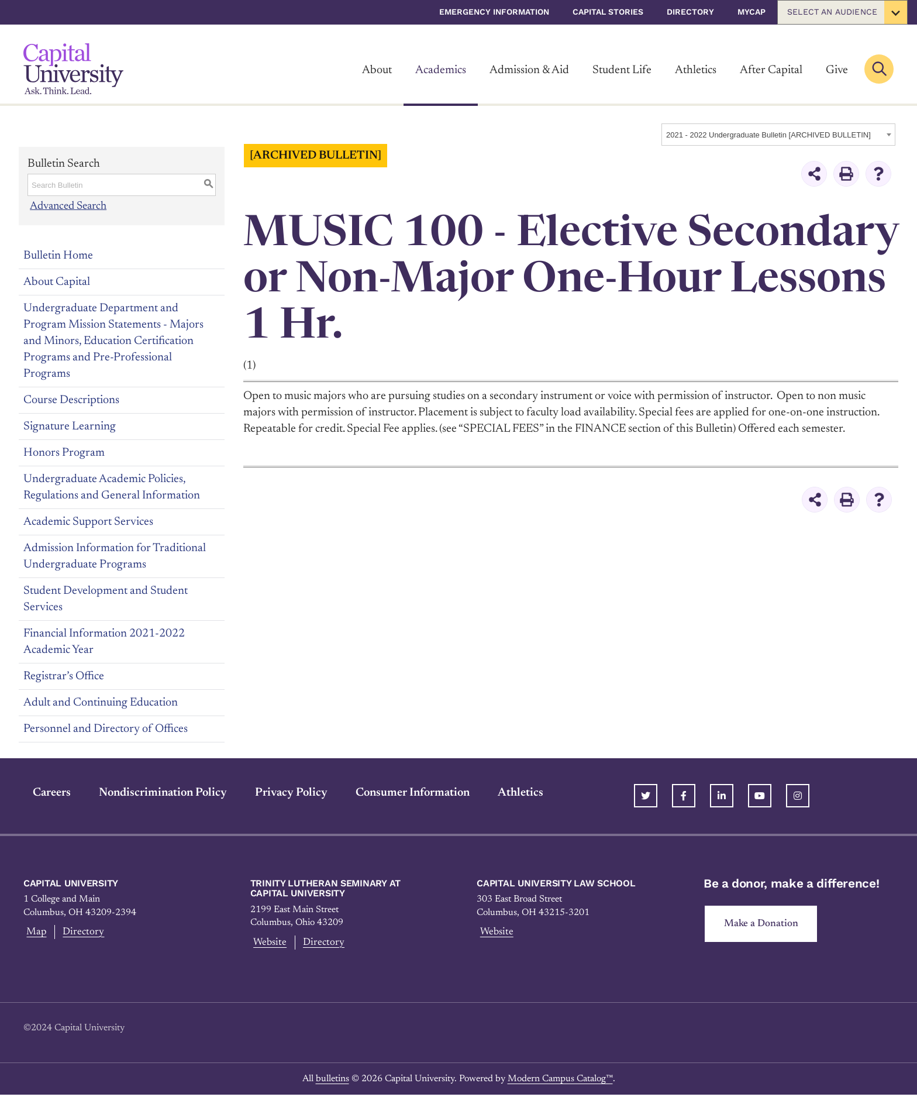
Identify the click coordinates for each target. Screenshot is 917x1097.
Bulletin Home (58, 255)
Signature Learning (69, 426)
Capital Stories (608, 11)
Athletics (695, 70)
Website (269, 943)
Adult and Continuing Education (100, 702)
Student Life (621, 70)
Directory (690, 11)
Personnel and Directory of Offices (105, 728)
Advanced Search (69, 206)
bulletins (332, 1080)
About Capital (56, 281)
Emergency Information (494, 11)
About (377, 70)
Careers (42, 792)
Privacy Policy (282, 792)
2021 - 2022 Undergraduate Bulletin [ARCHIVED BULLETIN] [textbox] (768, 134)
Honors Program (64, 452)
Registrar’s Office (63, 676)
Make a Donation (764, 924)
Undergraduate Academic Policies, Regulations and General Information (111, 487)
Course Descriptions (71, 399)
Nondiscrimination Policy (153, 792)
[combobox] (778, 134)
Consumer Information (403, 792)
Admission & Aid (529, 70)
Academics (440, 70)
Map (34, 932)
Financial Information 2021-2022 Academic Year (104, 641)
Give (837, 70)
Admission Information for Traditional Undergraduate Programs (114, 556)
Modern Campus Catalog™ (560, 1080)
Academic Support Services (88, 521)
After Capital (771, 70)
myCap (751, 11)
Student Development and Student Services (105, 598)
